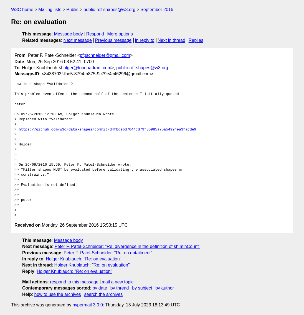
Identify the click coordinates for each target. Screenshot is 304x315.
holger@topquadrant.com (86, 67)
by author (164, 288)
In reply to (144, 40)
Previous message (113, 40)
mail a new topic (118, 282)
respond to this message (74, 282)
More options (120, 34)
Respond (95, 34)
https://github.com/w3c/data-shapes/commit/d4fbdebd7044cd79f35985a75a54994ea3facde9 (107, 129)
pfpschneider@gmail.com (105, 55)
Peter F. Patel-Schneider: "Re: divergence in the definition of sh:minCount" (127, 246)
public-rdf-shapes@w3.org (109, 9)
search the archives (103, 294)
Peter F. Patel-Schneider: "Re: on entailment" (108, 252)
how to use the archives (57, 294)
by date (99, 288)
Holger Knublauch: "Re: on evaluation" (83, 259)
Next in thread (171, 40)
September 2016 (156, 9)
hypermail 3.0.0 (87, 305)
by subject (142, 288)
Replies (196, 40)
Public (72, 9)
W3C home (22, 9)
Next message (78, 40)
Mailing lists (49, 9)
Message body (68, 34)
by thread (119, 288)
